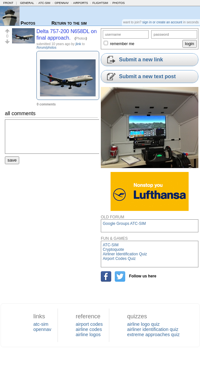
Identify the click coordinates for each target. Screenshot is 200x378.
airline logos (88, 334)
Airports (80, 3)
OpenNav (62, 3)
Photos (119, 3)
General (27, 3)
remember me (122, 44)
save (12, 160)
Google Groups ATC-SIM (124, 223)
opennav (42, 329)
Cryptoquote (113, 249)
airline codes (89, 329)
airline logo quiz (143, 324)
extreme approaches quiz (153, 334)
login (189, 43)
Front (8, 3)
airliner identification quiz (153, 329)
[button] (7, 31)
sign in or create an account (162, 22)
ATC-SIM (44, 3)
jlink (78, 44)
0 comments (46, 104)
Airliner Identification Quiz (125, 254)
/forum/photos (46, 47)
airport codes (89, 324)
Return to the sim (69, 23)
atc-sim (40, 324)
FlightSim (100, 3)
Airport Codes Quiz (119, 258)
